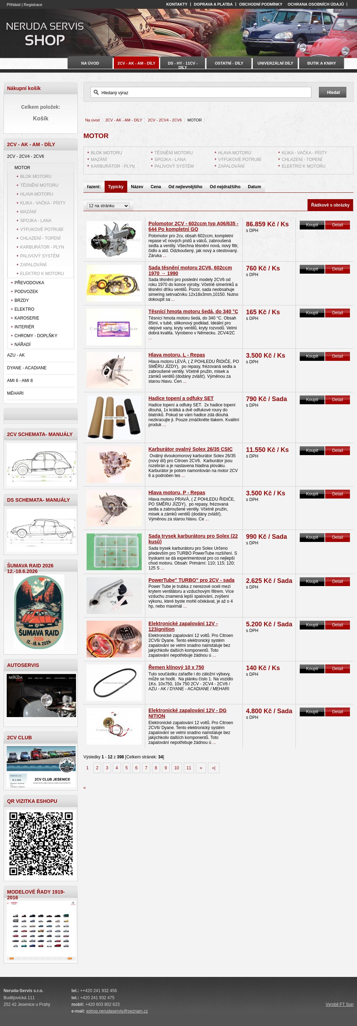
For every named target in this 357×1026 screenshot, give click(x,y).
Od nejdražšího (225, 186)
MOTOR (22, 167)
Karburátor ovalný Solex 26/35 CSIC (190, 449)
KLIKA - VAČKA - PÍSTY (43, 203)
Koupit (312, 224)
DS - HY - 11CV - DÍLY (183, 65)
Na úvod (92, 120)
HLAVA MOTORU (36, 194)
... (164, 255)
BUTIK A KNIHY (321, 63)
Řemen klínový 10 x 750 (176, 667)
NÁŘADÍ (22, 344)
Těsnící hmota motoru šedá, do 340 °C (193, 311)
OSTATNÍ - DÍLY (229, 63)
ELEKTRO (24, 309)
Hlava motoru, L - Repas (176, 355)
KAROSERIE (26, 318)
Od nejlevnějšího (186, 186)
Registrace (33, 4)
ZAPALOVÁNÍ (33, 264)
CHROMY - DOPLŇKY (35, 335)
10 (176, 767)
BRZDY (21, 300)
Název (137, 186)
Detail (337, 224)
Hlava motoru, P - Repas (176, 492)
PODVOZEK (26, 291)
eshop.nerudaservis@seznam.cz (117, 1011)
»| (213, 767)
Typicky (116, 186)
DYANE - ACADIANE (27, 367)
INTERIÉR (24, 326)
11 (189, 767)
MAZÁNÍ (28, 211)
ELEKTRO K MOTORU (42, 273)
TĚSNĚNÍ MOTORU (39, 185)
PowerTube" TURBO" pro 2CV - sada (191, 580)
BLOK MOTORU (35, 176)
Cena (156, 186)
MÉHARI (15, 393)
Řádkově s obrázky (330, 205)
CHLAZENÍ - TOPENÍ (40, 238)
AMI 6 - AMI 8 (20, 380)
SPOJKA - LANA (36, 220)
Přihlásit (14, 4)
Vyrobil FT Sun (339, 1004)
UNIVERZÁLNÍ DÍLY (275, 63)
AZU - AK (16, 355)
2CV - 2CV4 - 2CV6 (25, 156)
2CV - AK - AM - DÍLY (123, 120)
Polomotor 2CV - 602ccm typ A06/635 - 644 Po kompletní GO (193, 226)
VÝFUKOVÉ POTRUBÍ (41, 229)
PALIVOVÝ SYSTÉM (39, 255)
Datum (254, 186)
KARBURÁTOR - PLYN (42, 247)
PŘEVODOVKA (29, 282)
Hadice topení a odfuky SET (180, 398)
